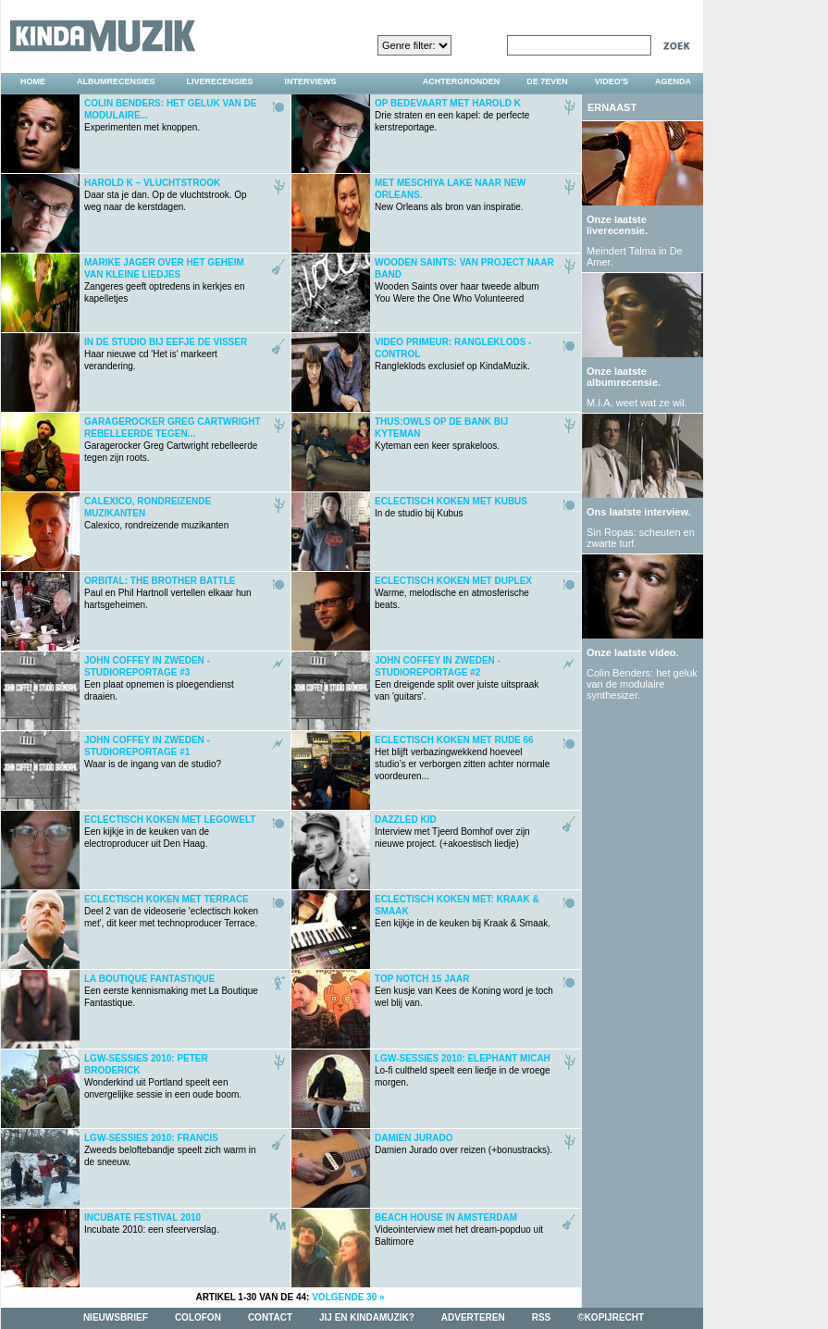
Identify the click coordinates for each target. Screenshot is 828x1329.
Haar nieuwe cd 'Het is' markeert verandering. (165, 354)
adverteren (473, 1317)
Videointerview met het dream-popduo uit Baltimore (459, 1229)
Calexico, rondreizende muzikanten (156, 513)
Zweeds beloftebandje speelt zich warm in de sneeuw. (170, 1150)
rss (541, 1317)
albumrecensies (116, 81)
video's (611, 81)
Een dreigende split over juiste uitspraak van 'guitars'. (456, 678)
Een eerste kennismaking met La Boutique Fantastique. (171, 991)
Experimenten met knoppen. (170, 115)
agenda (673, 81)
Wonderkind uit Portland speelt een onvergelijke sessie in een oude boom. (162, 1076)
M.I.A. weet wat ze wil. (637, 402)
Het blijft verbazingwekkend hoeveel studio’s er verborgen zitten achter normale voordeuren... (462, 758)
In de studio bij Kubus (451, 507)
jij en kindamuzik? (366, 1317)
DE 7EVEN (547, 81)
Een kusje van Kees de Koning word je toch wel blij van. (464, 991)
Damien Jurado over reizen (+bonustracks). (463, 1144)
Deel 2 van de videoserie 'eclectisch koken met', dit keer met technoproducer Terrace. (171, 911)
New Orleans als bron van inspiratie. (450, 195)
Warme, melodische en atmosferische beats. (453, 593)
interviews (311, 81)
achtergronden (462, 81)
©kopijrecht (610, 1317)
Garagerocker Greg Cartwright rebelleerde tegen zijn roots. (172, 439)
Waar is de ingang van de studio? (152, 752)
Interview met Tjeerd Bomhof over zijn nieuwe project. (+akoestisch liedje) (452, 831)
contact (270, 1317)
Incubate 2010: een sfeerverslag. (151, 1223)
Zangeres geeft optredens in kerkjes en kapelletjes (164, 280)
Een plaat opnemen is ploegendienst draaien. (159, 678)
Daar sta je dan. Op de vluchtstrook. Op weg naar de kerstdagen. (165, 195)
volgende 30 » (348, 1297)
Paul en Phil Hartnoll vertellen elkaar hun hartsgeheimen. (168, 593)
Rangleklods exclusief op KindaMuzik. (453, 354)
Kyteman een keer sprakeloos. (441, 433)
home (32, 81)
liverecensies (220, 81)
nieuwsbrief (115, 1317)
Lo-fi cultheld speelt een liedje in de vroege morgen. (462, 1070)
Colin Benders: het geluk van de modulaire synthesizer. (642, 684)
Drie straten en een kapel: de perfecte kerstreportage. (452, 115)
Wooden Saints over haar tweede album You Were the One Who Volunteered (464, 280)
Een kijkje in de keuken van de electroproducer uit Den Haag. (169, 831)
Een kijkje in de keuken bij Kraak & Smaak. (462, 911)
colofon (198, 1317)
